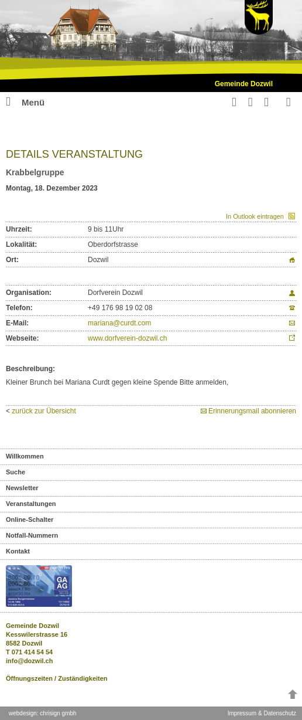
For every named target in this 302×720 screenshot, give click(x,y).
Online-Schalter (29, 519)
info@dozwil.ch (29, 660)
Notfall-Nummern (32, 535)
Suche (15, 472)
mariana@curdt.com (119, 323)
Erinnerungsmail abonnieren (252, 411)
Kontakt (18, 551)
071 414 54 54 (32, 652)
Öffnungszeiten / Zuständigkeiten (57, 678)
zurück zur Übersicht (44, 411)
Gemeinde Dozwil (244, 84)
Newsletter (22, 487)
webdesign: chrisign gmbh (43, 713)
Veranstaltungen (31, 503)
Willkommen (25, 456)
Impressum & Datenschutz (262, 713)
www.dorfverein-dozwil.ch (127, 338)
